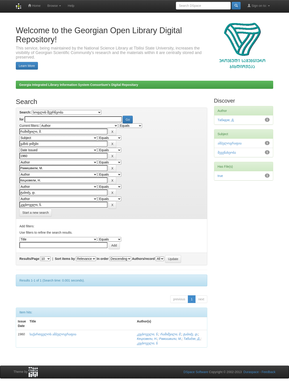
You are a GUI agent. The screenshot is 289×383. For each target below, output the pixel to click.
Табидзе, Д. (192, 339)
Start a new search (35, 212)
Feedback (268, 372)
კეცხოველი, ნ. (147, 334)
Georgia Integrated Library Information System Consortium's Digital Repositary (78, 85)
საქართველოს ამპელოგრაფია (53, 334)
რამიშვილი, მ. (170, 334)
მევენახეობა (227, 152)
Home (34, 5)
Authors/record (143, 259)
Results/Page (29, 259)
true (220, 176)
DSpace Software (196, 372)
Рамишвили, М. (170, 339)
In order (103, 259)
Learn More (27, 66)
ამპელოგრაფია (230, 143)
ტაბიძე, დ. (190, 334)
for (21, 119)
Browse (54, 5)
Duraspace (251, 372)
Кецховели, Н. (147, 339)
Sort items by (65, 259)
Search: (25, 112)
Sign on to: (258, 5)
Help (71, 5)
